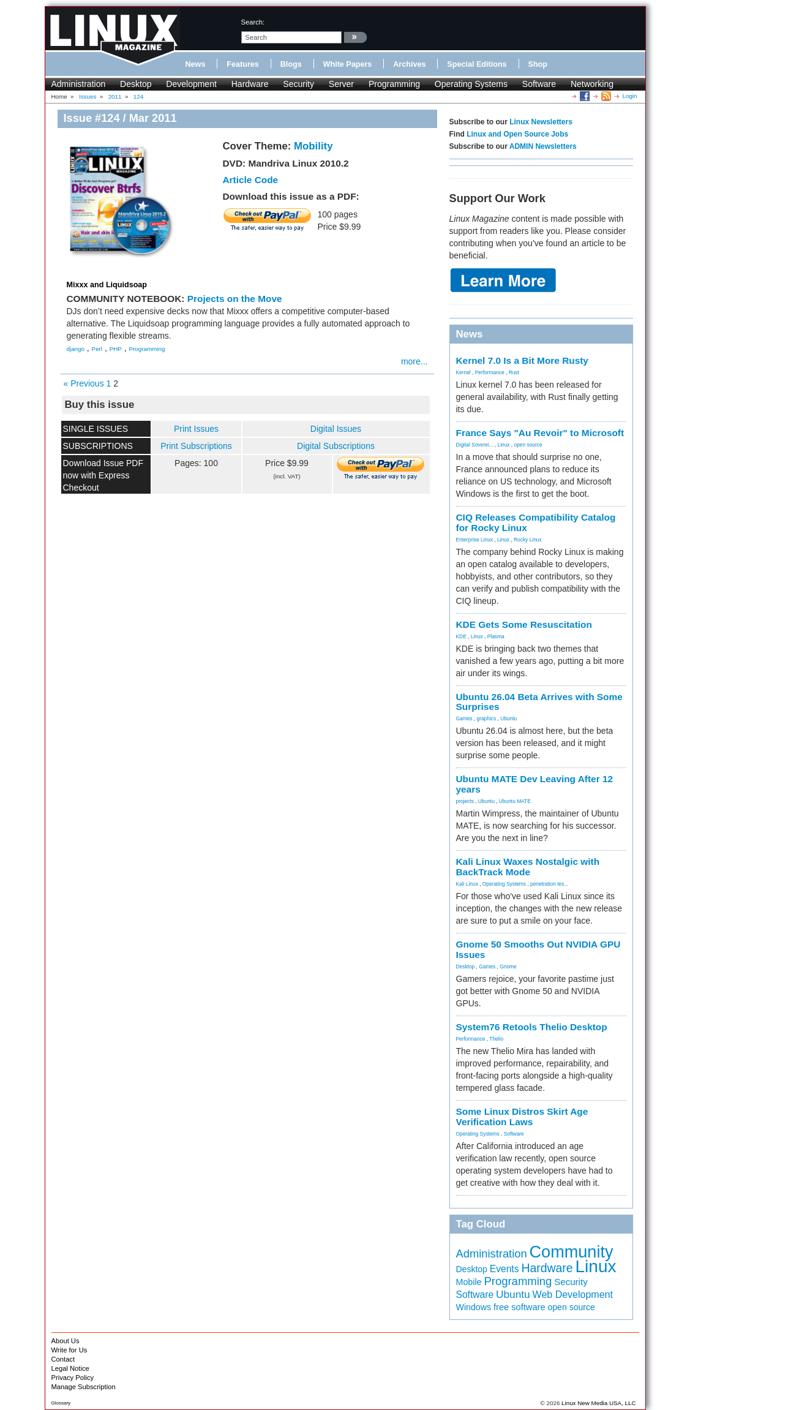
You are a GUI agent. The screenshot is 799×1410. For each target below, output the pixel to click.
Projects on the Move (234, 298)
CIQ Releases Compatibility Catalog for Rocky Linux (536, 522)
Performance (490, 372)
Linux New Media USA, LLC (598, 1403)
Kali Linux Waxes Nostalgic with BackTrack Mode (528, 866)
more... (414, 361)
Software (539, 84)
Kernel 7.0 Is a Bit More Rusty (522, 360)
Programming (394, 84)
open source (528, 445)
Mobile (469, 1282)
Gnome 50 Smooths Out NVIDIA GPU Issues (538, 949)
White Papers (347, 64)
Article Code (251, 180)
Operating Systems (471, 84)
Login (630, 95)
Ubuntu (508, 718)
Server (341, 84)
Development (191, 84)
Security (298, 84)
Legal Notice (70, 1368)
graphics (486, 718)
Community (571, 1251)
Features (243, 64)
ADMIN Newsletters (543, 146)
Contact (63, 1359)
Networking (592, 84)
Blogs (291, 64)
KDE (461, 636)
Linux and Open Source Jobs (517, 134)
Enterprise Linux (474, 540)
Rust (514, 372)
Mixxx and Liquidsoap (107, 285)
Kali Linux (467, 884)
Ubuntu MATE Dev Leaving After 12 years (534, 784)
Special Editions (476, 64)
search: (253, 22)
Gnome (508, 966)
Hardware (250, 84)
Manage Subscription (83, 1386)
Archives (409, 64)
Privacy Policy (72, 1377)
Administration (78, 84)
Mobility (313, 146)
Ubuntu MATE (515, 801)
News (196, 64)
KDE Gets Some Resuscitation (524, 624)
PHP (116, 348)
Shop (537, 64)
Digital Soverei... (474, 445)
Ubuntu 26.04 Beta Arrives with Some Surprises (539, 702)
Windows (474, 1307)
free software (519, 1307)
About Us (65, 1340)
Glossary (61, 1403)
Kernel (463, 372)
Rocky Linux (528, 540)
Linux (503, 445)
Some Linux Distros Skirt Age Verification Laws (522, 1116)
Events (504, 1269)
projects (465, 801)
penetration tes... (549, 884)
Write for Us (69, 1350)
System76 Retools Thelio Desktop (531, 1027)
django (75, 348)
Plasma (496, 636)
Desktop (135, 84)
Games (464, 718)
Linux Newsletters (540, 122)
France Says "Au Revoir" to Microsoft (540, 433)
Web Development (573, 1294)
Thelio (496, 1039)
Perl (97, 348)
